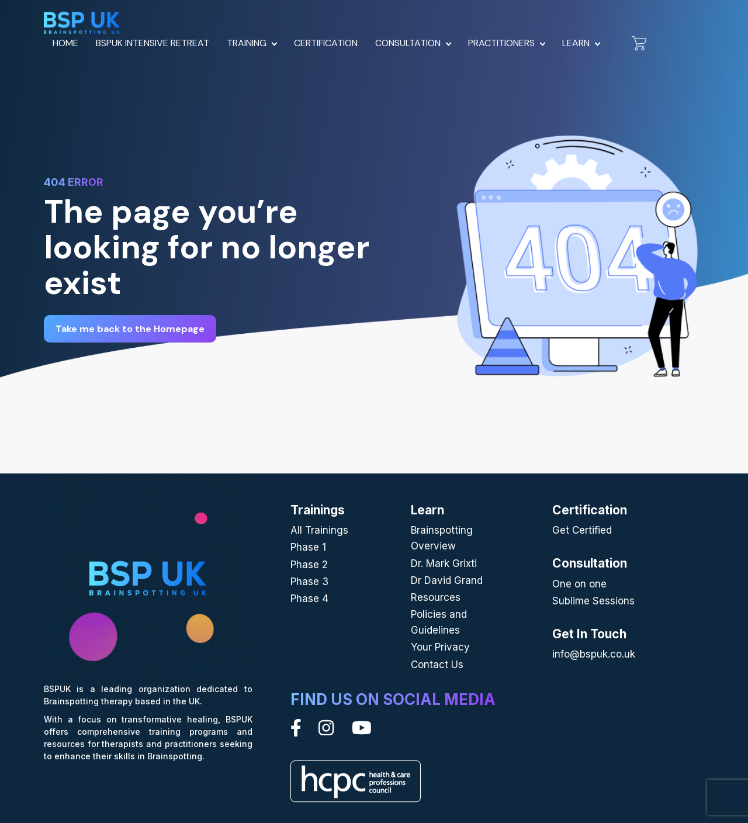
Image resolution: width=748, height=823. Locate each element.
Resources (435, 597)
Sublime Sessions (593, 601)
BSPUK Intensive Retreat (152, 43)
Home (65, 43)
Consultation (408, 43)
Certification (326, 43)
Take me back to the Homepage (130, 329)
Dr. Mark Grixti (444, 563)
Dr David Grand (447, 580)
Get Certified (582, 530)
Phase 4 (309, 598)
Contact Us (437, 664)
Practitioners (501, 43)
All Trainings (319, 530)
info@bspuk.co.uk (593, 654)
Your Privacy (440, 647)
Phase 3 (309, 581)
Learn (576, 43)
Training (246, 43)
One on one (579, 584)
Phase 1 (308, 547)
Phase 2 (309, 564)
